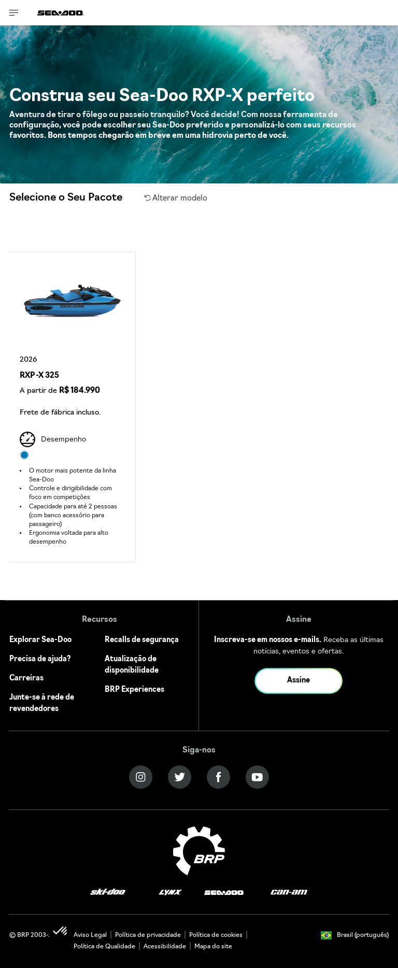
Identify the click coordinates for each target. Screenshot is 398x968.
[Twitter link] (179, 777)
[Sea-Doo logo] (60, 12)
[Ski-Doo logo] (108, 892)
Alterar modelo (176, 199)
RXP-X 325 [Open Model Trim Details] (40, 376)
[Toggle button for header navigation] (14, 12)
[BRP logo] (199, 851)
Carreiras (26, 678)
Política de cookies (216, 935)
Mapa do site (213, 947)
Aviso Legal (90, 935)
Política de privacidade (148, 935)
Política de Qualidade (104, 947)
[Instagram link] (140, 777)
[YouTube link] (257, 777)
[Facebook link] (218, 777)
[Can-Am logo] (289, 892)
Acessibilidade (165, 947)
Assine (298, 681)
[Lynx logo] (170, 892)
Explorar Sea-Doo (40, 640)
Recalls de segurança (142, 640)
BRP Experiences (134, 690)
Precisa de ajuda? (40, 659)
